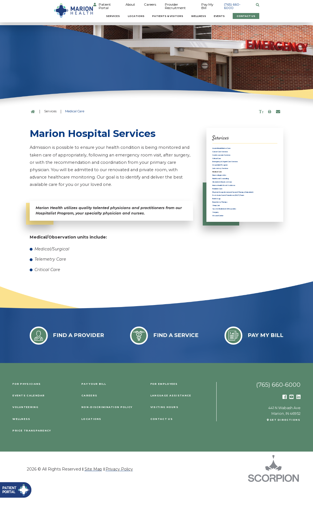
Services (93, 15)
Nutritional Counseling (234, 215)
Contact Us (281, 15)
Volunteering (29, 444)
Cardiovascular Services (235, 163)
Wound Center (226, 299)
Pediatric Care (226, 235)
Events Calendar (32, 432)
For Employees (168, 420)
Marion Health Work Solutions (240, 228)
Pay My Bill (244, 6)
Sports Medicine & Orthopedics (242, 285)
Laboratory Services (231, 195)
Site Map (93, 506)
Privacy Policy (119, 506)
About (157, 6)
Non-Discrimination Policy (113, 444)
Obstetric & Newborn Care (237, 221)
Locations (125, 15)
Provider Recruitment (209, 6)
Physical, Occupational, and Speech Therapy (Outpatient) (240, 244)
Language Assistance (176, 432)
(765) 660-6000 (275, 6)
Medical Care (225, 201)
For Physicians (30, 420)
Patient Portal (132, 6)
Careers (177, 6)
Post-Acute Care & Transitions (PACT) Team (240, 256)
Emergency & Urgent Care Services (237, 179)
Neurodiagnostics (229, 208)
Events (243, 15)
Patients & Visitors (170, 15)
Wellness (214, 15)
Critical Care (224, 169)
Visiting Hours (168, 444)
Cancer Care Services (232, 156)
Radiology (222, 265)
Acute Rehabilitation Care (237, 150)
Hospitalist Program (231, 188)
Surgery (220, 292)
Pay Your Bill (97, 420)
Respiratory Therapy (231, 272)
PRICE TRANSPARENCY (36, 467)
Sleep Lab (221, 279)
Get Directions (281, 458)
